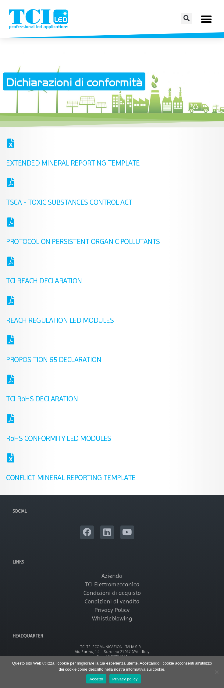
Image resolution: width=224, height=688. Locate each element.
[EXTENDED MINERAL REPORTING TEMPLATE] (10, 145)
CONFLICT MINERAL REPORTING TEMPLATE (71, 479)
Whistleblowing (112, 620)
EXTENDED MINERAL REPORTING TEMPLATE (73, 165)
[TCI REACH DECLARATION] (10, 263)
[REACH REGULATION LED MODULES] (10, 302)
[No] (216, 672)
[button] (186, 18)
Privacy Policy (112, 612)
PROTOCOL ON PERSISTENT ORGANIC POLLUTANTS (83, 243)
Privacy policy (125, 679)
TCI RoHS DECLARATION (42, 400)
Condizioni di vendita (112, 603)
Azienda (112, 577)
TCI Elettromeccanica (112, 586)
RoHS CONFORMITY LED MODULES (58, 440)
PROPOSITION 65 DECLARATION (53, 361)
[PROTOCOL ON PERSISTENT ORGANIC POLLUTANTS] (10, 224)
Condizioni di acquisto (112, 595)
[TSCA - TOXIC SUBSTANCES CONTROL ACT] (10, 184)
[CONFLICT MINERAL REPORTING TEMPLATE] (10, 460)
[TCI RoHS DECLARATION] (10, 381)
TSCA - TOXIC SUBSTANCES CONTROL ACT (69, 204)
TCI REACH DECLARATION (44, 282)
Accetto (96, 679)
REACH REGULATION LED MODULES (60, 322)
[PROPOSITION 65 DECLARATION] (10, 342)
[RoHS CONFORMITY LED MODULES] (10, 420)
